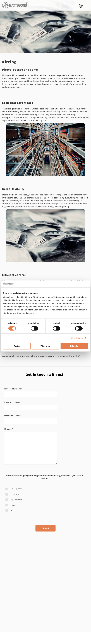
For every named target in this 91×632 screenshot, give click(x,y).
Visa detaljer (77, 338)
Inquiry (14, 505)
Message (8, 429)
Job (12, 510)
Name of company (12, 402)
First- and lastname (13, 389)
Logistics (15, 494)
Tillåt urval (46, 346)
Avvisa (17, 346)
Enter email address (13, 416)
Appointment (17, 500)
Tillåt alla (74, 346)
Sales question (17, 489)
